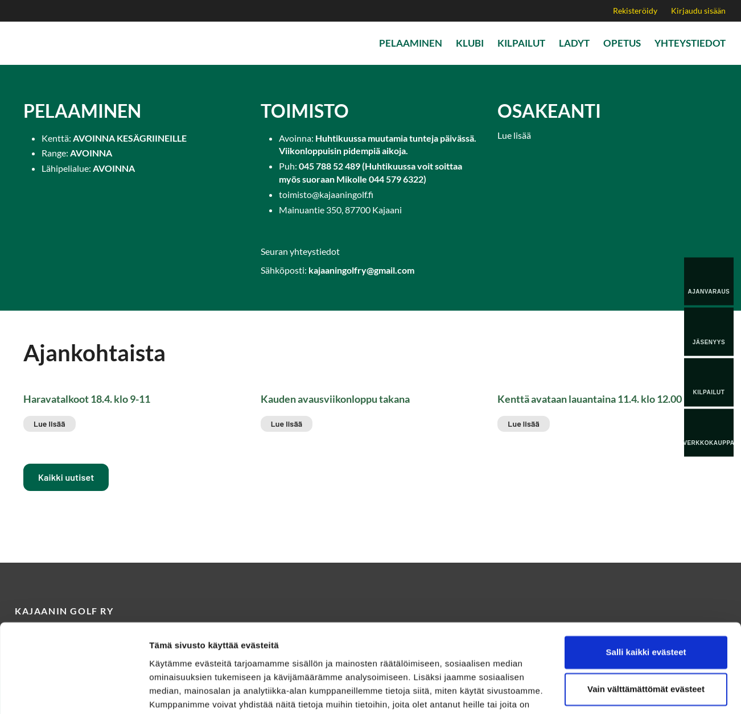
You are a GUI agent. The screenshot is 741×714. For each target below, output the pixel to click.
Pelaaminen (410, 43)
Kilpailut (521, 43)
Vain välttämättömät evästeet (646, 631)
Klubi (470, 43)
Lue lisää (514, 135)
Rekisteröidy (635, 10)
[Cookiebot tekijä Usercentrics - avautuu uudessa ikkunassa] (74, 691)
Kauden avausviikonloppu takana (335, 399)
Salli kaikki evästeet (646, 594)
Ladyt (574, 43)
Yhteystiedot (690, 43)
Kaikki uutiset (66, 477)
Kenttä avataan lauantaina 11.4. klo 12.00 (589, 399)
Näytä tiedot (174, 691)
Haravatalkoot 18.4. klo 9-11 (86, 399)
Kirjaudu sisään (698, 10)
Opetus (622, 43)
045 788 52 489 (329, 165)
